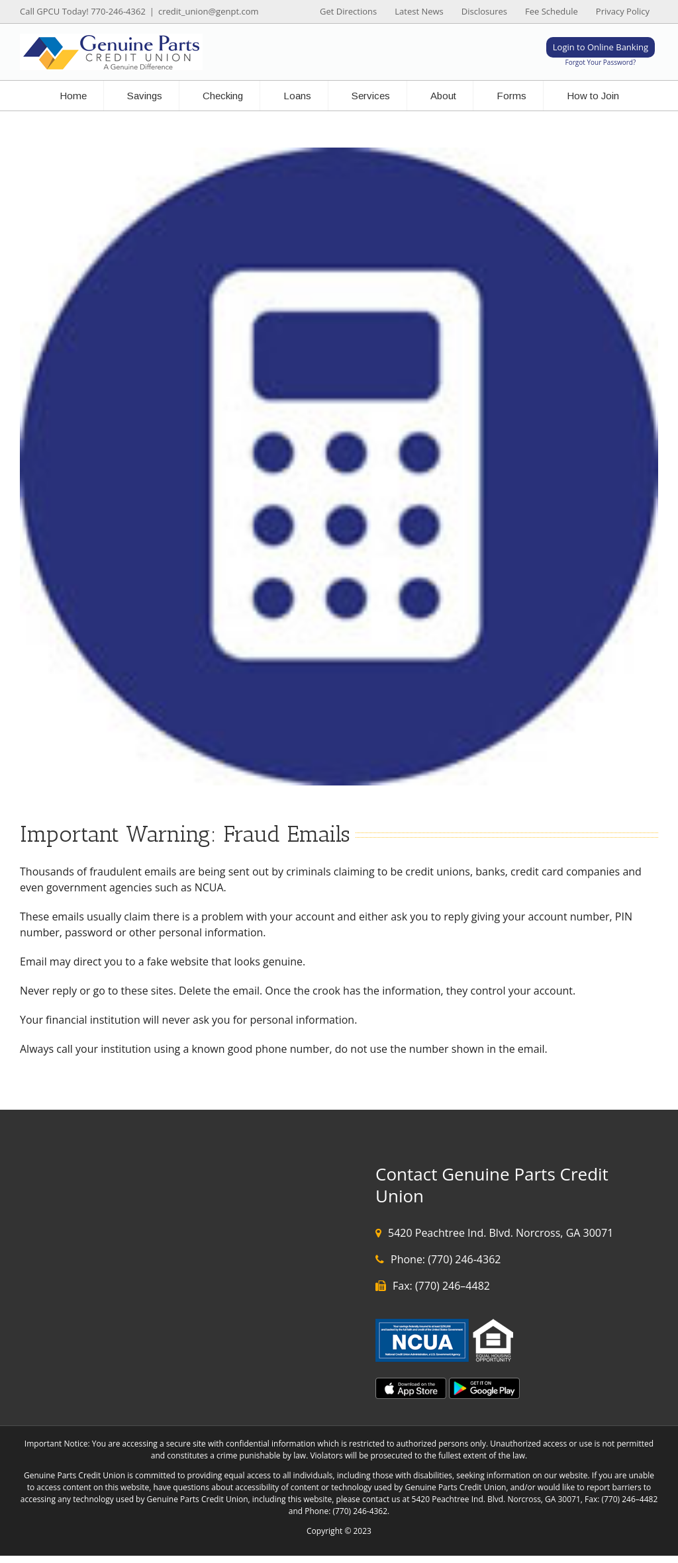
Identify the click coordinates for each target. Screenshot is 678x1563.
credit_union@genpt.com (208, 11)
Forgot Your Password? (600, 62)
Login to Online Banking (600, 47)
